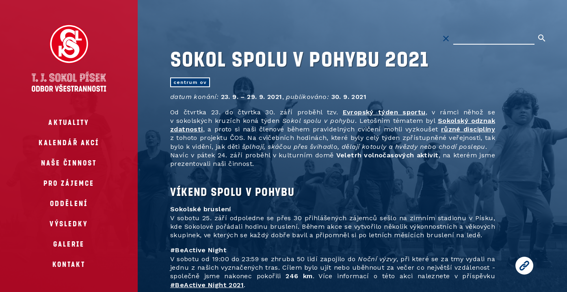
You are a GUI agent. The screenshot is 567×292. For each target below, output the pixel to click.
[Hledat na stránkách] (494, 38)
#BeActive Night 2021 (207, 285)
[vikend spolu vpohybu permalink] (166, 191)
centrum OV (190, 82)
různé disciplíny (468, 129)
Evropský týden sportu (384, 112)
